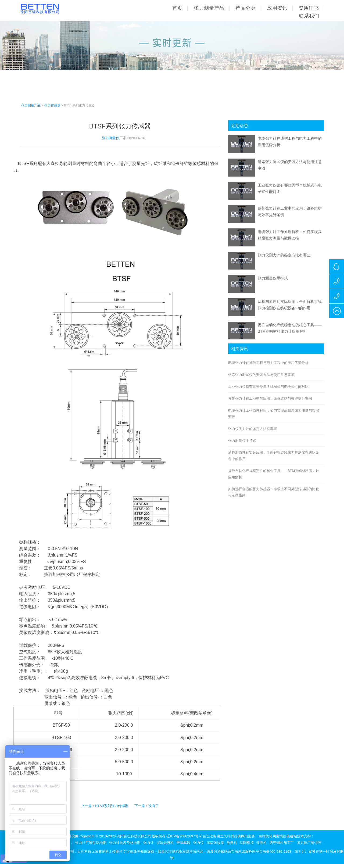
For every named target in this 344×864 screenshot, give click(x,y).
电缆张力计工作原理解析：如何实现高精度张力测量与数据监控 (273, 413)
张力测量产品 (31, 105)
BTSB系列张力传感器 (112, 806)
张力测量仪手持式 (273, 278)
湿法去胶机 (165, 843)
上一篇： (88, 806)
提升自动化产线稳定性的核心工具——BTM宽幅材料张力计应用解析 (273, 474)
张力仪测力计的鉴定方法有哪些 (284, 255)
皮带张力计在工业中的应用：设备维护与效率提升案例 (270, 398)
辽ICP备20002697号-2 (184, 836)
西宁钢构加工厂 (282, 843)
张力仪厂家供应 (309, 843)
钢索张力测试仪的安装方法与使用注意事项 (261, 375)
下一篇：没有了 (146, 806)
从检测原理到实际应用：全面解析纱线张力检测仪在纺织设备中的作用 (273, 455)
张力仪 (198, 843)
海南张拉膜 (215, 843)
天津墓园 (184, 843)
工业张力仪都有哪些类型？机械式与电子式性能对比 (268, 387)
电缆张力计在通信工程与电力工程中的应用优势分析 (268, 363)
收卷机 (261, 843)
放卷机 (232, 843)
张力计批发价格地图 (125, 843)
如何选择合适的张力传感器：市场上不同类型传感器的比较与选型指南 (273, 492)
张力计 (148, 843)
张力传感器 (52, 105)
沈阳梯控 (247, 843)
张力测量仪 (110, 138)
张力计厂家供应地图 (90, 843)
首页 (177, 8)
